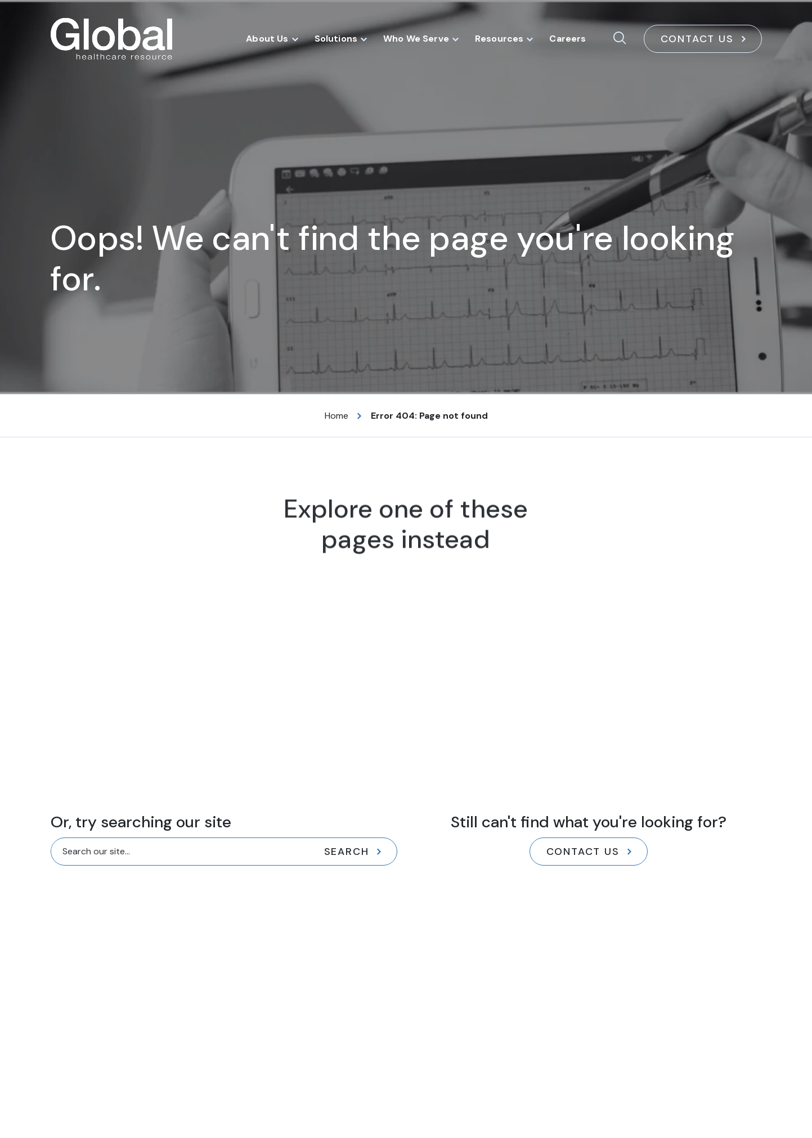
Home (336, 416)
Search (346, 851)
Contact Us (697, 39)
